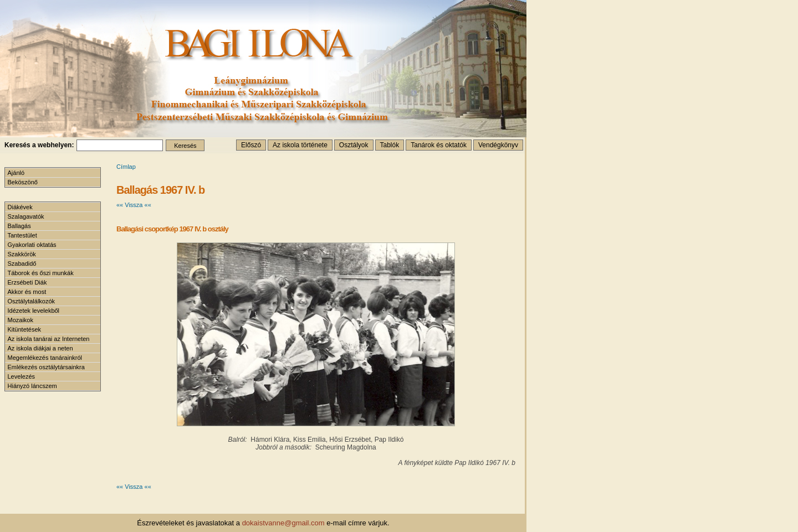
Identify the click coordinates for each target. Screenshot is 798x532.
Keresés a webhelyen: (39, 145)
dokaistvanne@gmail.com (283, 523)
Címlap (126, 166)
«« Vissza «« (133, 205)
